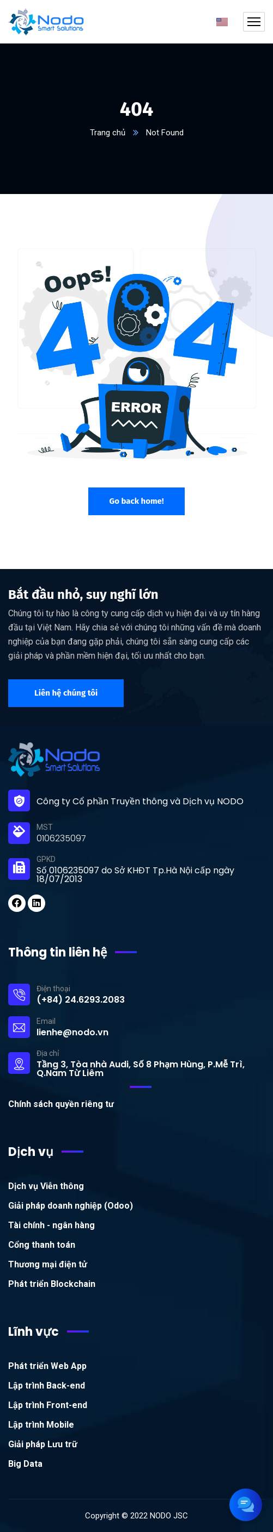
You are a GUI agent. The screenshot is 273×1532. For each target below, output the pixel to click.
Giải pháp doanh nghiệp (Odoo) (70, 1205)
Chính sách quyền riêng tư (61, 1104)
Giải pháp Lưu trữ (42, 1444)
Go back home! (136, 501)
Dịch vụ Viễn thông (46, 1186)
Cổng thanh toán (41, 1245)
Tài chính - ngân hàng (51, 1225)
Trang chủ (107, 132)
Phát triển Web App (47, 1366)
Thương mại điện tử (47, 1264)
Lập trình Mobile (41, 1425)
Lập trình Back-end (46, 1385)
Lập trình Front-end (47, 1405)
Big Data (25, 1464)
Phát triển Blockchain (51, 1284)
